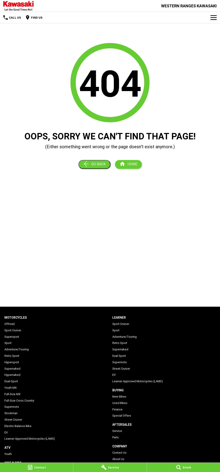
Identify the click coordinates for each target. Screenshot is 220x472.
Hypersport (11, 362)
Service (117, 431)
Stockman (11, 413)
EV (6, 432)
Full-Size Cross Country (19, 400)
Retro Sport (11, 356)
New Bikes (119, 396)
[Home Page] (18, 6)
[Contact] (36, 467)
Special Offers (121, 415)
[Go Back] (94, 164)
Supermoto (11, 407)
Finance (117, 409)
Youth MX (10, 388)
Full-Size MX (12, 394)
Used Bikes (119, 403)
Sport (8, 343)
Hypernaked (12, 375)
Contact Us (119, 452)
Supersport (11, 337)
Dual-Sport (11, 381)
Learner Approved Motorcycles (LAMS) (29, 439)
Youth (8, 454)
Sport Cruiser (12, 330)
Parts (115, 437)
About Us (118, 459)
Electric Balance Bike (17, 426)
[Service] (109, 467)
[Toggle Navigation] (213, 17)
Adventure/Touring (16, 349)
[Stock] (183, 467)
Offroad (9, 324)
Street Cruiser (13, 419)
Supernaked (12, 369)
